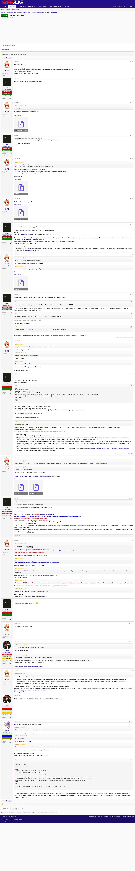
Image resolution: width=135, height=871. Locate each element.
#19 (132, 720)
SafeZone (4, 865)
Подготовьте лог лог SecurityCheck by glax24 (28, 453)
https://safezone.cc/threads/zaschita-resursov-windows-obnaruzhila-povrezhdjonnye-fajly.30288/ (43, 69)
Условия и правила (103, 865)
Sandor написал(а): (20, 697)
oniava (4, 17)
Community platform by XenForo (14, 868)
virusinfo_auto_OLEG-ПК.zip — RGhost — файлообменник (32, 500)
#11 (132, 398)
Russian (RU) (13, 865)
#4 (132, 135)
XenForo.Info (11, 869)
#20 (132, 745)
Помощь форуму (42, 6)
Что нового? (20, 6)
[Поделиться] (130, 61)
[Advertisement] (67, 384)
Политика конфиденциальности (117, 865)
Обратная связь (93, 865)
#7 (132, 224)
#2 (132, 78)
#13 (132, 522)
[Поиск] (130, 6)
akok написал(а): (19, 105)
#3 (132, 102)
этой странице (49, 471)
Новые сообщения (6, 9)
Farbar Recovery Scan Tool (28, 234)
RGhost (92, 472)
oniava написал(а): (20, 446)
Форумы (12, 6)
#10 (132, 341)
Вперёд (8, 57)
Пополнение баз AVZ (56, 6)
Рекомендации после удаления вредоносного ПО (29, 690)
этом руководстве (33, 250)
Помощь (129, 865)
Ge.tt (119, 472)
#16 (132, 647)
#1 (132, 61)
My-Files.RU (107, 472)
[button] (26, 6)
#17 (132, 665)
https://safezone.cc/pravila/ (33, 81)
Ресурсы (30, 6)
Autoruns (27, 143)
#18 (132, 694)
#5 (132, 158)
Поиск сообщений (16, 9)
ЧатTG (67, 6)
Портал (4, 6)
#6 (132, 198)
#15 (132, 624)
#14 (132, 564)
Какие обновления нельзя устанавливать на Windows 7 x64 (33, 714)
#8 (132, 254)
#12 (132, 481)
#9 (132, 294)
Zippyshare (99, 472)
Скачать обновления (47, 538)
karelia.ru (114, 472)
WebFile (126, 472)
